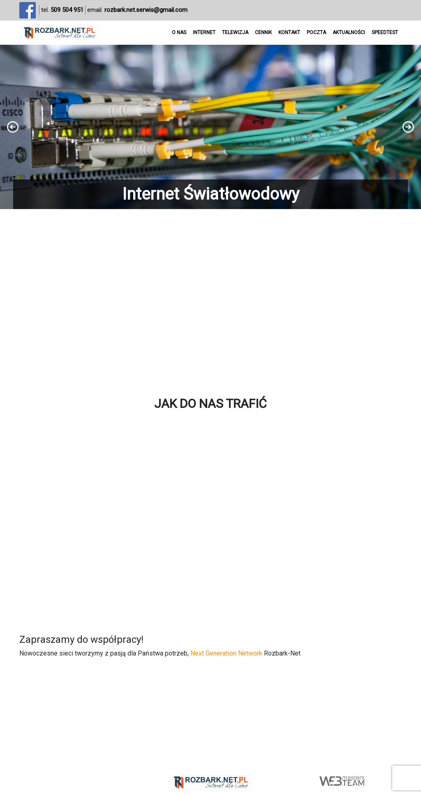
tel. (62, 10)
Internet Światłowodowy (210, 194)
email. (137, 10)
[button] (210, 127)
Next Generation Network (226, 653)
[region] (210, 127)
